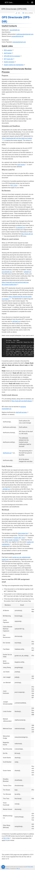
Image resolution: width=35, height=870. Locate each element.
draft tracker (7, 53)
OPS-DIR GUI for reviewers (12, 56)
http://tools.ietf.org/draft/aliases (21, 401)
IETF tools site (8, 59)
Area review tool (23, 533)
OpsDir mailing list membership (13, 65)
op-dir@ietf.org (20, 227)
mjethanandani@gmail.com (24, 34)
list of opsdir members (12, 540)
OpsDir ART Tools (19, 537)
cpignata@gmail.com (19, 42)
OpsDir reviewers (9, 62)
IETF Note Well (29, 866)
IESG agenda (8, 50)
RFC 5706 (14, 185)
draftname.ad (7, 453)
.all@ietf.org (27, 272)
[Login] (32, 2)
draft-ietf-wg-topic (21, 412)
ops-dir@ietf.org (15, 30)
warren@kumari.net (17, 36)
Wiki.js (18, 868)
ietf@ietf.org (16, 321)
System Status (5, 868)
